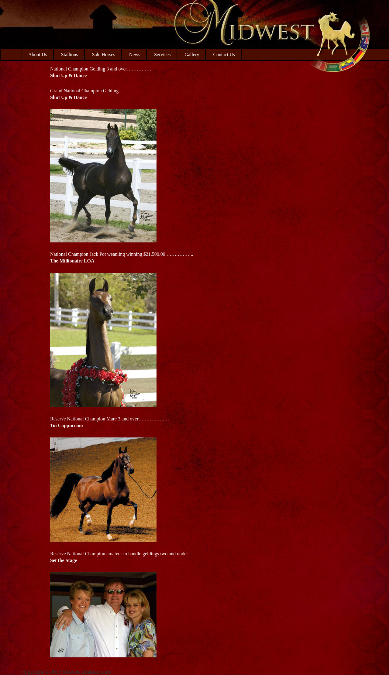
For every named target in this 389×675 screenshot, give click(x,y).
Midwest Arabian (339, 39)
